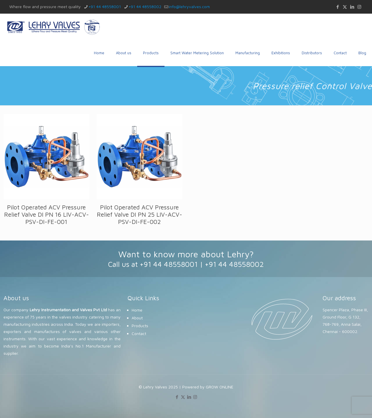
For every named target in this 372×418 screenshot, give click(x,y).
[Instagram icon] (359, 6)
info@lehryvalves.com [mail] (189, 6)
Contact (139, 333)
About (137, 317)
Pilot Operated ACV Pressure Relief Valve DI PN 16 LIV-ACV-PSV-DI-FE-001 (46, 214)
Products (140, 325)
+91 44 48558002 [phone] (144, 6)
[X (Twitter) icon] (345, 6)
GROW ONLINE (219, 386)
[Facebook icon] (337, 6)
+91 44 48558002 (234, 264)
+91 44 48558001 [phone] (104, 6)
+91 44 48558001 (169, 264)
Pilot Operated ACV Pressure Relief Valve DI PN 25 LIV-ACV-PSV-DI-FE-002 (139, 214)
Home (137, 309)
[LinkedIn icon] (352, 6)
